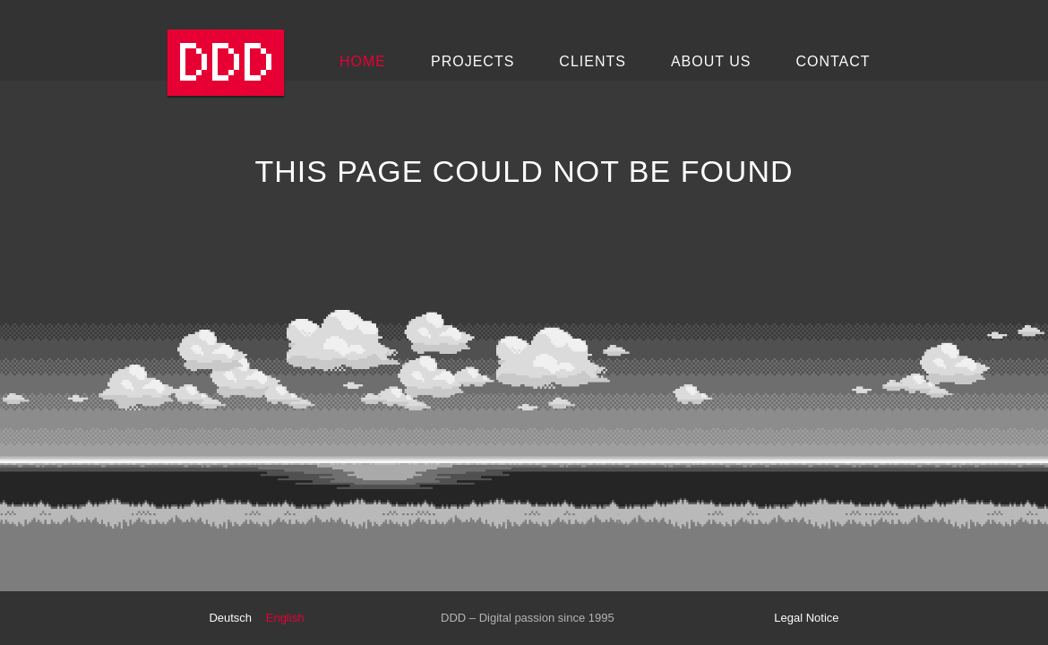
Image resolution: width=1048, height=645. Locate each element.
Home (362, 61)
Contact (832, 61)
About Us (711, 61)
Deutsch (230, 617)
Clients (592, 61)
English (285, 617)
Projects (472, 61)
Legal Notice (806, 617)
